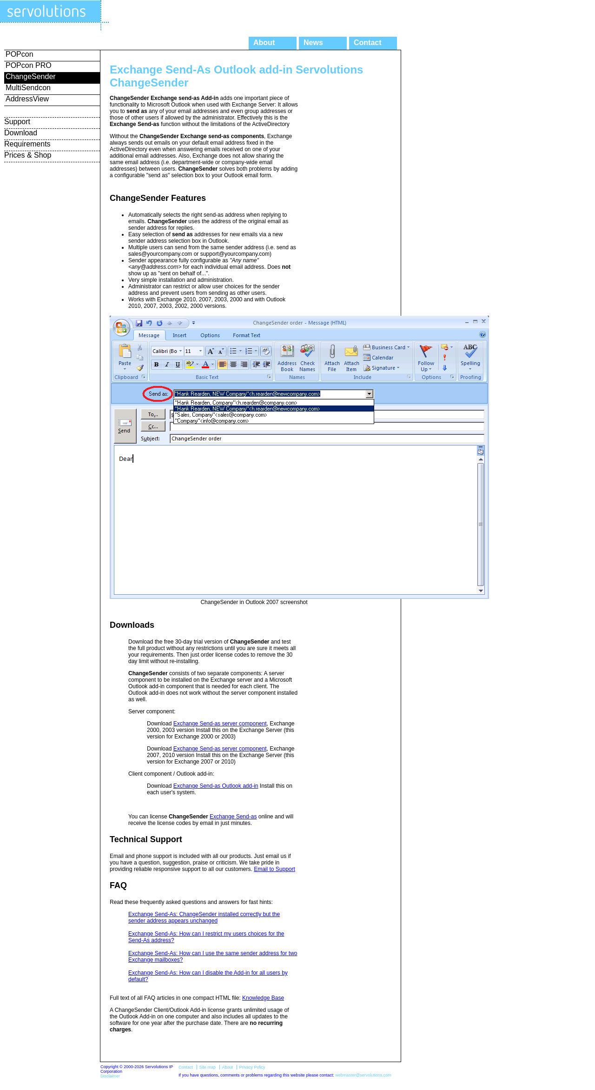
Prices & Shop (27, 155)
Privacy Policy (252, 1067)
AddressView (27, 99)
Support (17, 122)
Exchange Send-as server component (220, 723)
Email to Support (274, 869)
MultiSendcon (28, 88)
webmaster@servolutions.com (363, 1075)
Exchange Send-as (233, 816)
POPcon (19, 54)
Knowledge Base (263, 998)
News (313, 43)
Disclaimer (110, 1076)
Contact (368, 43)
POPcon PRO (29, 65)
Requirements (27, 144)
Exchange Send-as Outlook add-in (215, 786)
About (264, 43)
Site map (207, 1067)
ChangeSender (31, 76)
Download (20, 133)
